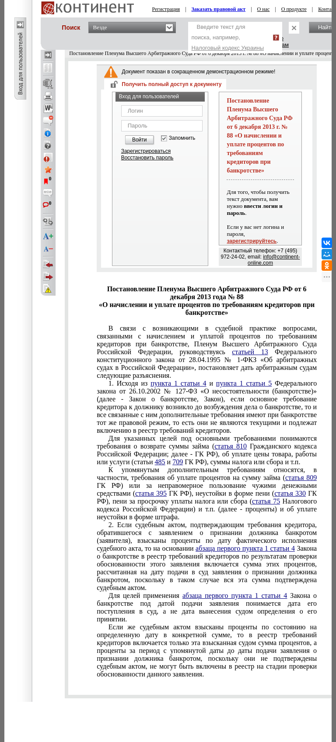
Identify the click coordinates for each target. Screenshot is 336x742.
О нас (263, 9)
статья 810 (230, 446)
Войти (139, 140)
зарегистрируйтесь (251, 241)
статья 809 (301, 477)
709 (177, 462)
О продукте (294, 9)
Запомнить (182, 138)
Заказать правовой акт (219, 9)
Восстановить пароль (147, 158)
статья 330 (290, 493)
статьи (207, 450)
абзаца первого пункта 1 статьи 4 (245, 548)
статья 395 (151, 493)
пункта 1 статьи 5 (244, 383)
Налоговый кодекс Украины (228, 48)
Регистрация (166, 9)
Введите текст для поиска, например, (228, 37)
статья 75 (266, 501)
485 (160, 462)
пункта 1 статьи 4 (178, 383)
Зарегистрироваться (146, 151)
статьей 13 (250, 351)
